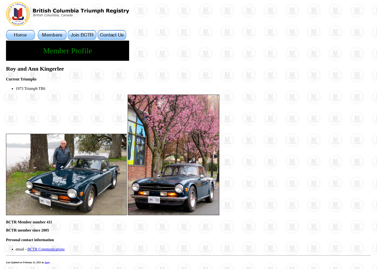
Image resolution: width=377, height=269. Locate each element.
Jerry (47, 262)
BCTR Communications (46, 249)
